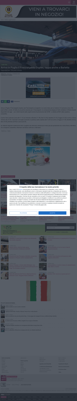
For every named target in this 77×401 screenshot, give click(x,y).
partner (21, 189)
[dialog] (38, 200)
